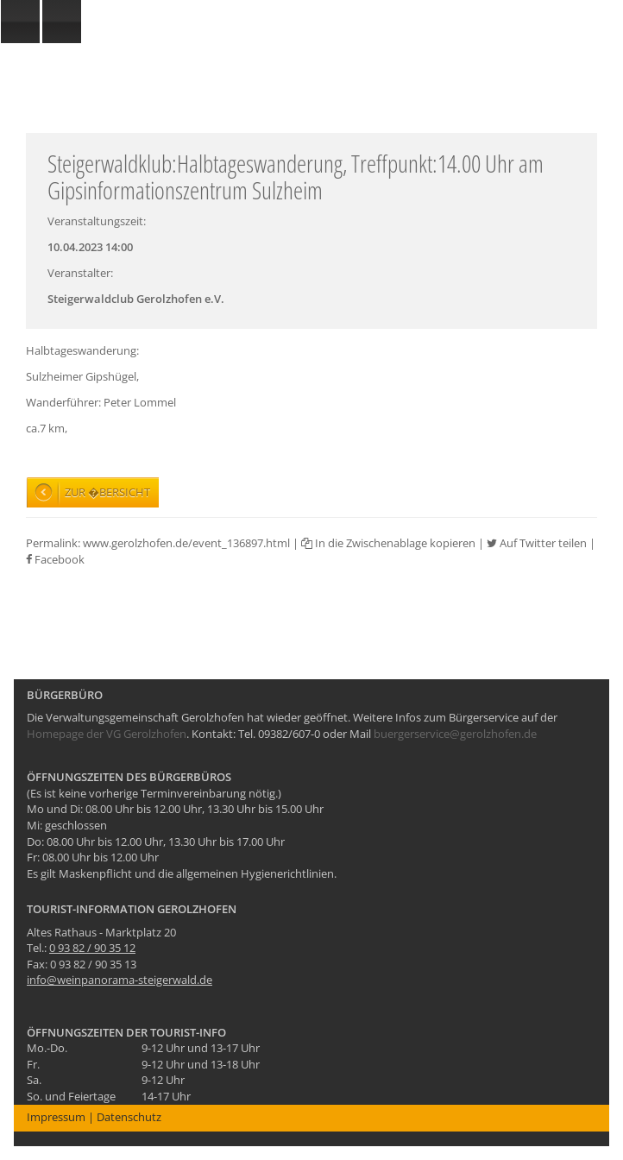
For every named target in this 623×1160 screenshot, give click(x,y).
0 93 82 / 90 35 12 (92, 947)
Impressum (56, 1117)
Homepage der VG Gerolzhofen (106, 733)
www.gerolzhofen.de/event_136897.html (186, 543)
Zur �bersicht (107, 492)
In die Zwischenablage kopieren (388, 543)
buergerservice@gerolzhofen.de (455, 733)
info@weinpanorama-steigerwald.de (119, 979)
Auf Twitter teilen (537, 543)
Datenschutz (129, 1117)
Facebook (55, 559)
